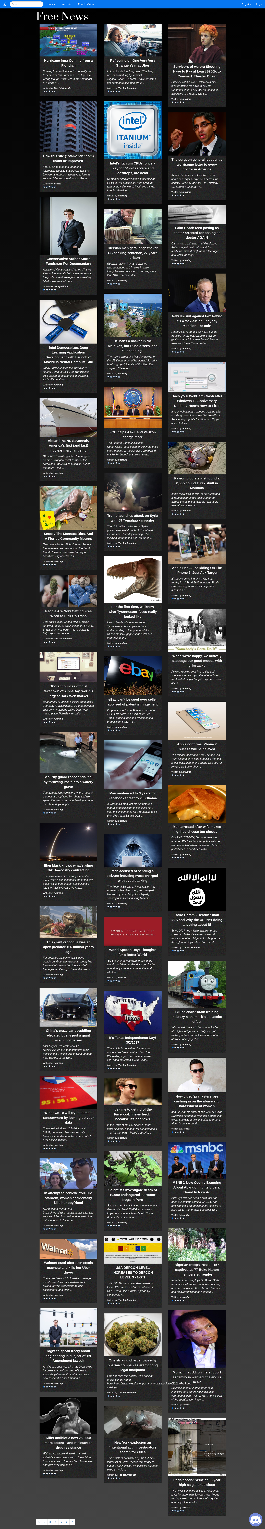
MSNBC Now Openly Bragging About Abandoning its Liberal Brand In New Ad (197, 1187)
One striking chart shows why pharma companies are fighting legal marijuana (133, 1365)
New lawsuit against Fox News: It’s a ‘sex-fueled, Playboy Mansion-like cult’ (197, 321)
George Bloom (61, 286)
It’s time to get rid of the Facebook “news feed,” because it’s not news (133, 1114)
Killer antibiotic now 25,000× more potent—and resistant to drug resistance (68, 1442)
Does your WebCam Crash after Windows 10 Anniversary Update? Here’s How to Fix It (197, 401)
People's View (86, 4)
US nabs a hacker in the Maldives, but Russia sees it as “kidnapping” (132, 345)
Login (259, 4)
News (53, 4)
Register (246, 4)
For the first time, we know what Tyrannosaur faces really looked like (133, 611)
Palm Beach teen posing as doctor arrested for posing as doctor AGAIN (196, 232)
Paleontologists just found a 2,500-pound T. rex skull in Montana (197, 483)
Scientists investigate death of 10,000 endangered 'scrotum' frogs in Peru (132, 1195)
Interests (67, 4)
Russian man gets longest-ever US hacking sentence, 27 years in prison (133, 253)
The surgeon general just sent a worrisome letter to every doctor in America (196, 164)
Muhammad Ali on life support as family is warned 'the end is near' (197, 1377)
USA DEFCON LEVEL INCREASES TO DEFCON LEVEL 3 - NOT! (132, 1272)
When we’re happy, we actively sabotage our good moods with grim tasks (197, 660)
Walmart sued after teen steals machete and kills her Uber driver (68, 1267)
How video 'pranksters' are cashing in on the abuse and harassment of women (197, 1101)
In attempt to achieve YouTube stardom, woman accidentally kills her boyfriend (68, 1198)
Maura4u (122, 977)
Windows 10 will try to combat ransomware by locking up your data (68, 1117)
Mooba (186, 1128)
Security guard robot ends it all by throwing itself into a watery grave (68, 782)
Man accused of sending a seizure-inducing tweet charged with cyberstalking (132, 876)
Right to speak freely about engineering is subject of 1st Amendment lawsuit (68, 1355)
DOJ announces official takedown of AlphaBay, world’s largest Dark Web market (68, 691)
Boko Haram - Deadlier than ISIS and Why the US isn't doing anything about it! (196, 919)
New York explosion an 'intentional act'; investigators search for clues (132, 1447)
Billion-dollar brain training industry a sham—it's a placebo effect (197, 1017)
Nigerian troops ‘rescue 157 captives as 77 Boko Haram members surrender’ (197, 1269)
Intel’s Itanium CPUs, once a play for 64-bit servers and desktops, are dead (132, 168)
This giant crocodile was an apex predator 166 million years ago (68, 947)
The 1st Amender (63, 88)
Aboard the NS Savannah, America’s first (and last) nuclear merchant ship (68, 445)
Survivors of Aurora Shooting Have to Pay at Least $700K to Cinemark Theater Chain (197, 71)
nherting (58, 384)
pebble (57, 183)
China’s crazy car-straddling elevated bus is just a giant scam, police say (68, 1035)
